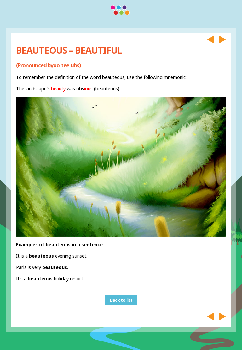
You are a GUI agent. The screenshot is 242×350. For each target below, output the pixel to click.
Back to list (121, 300)
